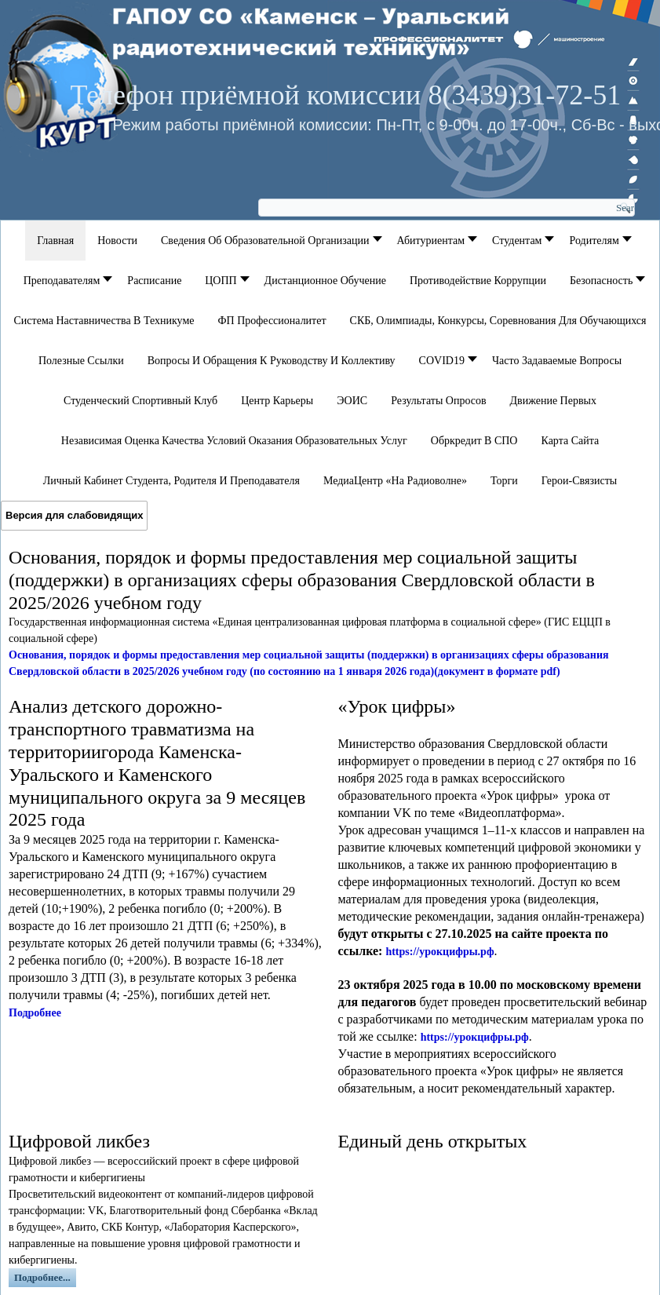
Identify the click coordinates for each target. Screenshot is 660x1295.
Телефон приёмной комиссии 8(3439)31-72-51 (345, 95)
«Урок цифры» (397, 706)
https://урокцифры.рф (439, 952)
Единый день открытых (432, 1141)
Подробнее (35, 1013)
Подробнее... (42, 1277)
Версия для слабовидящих (74, 515)
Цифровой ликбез (79, 1141)
